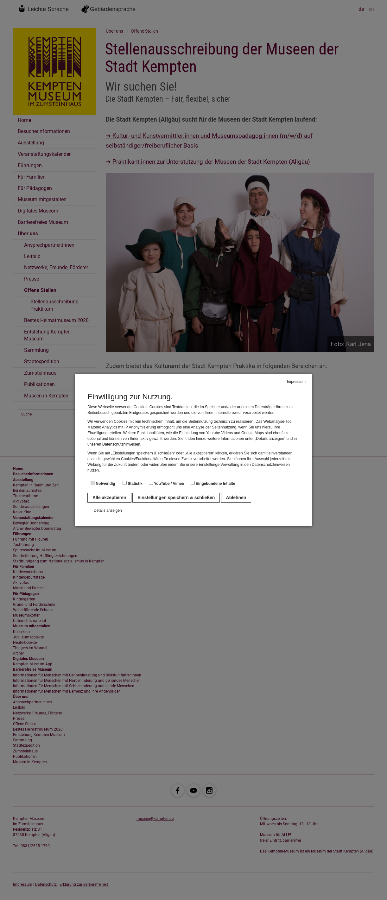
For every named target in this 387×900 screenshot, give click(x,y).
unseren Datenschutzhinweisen (113, 444)
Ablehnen (236, 497)
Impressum (296, 381)
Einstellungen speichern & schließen (176, 497)
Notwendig (103, 483)
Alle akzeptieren (109, 497)
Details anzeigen (108, 510)
